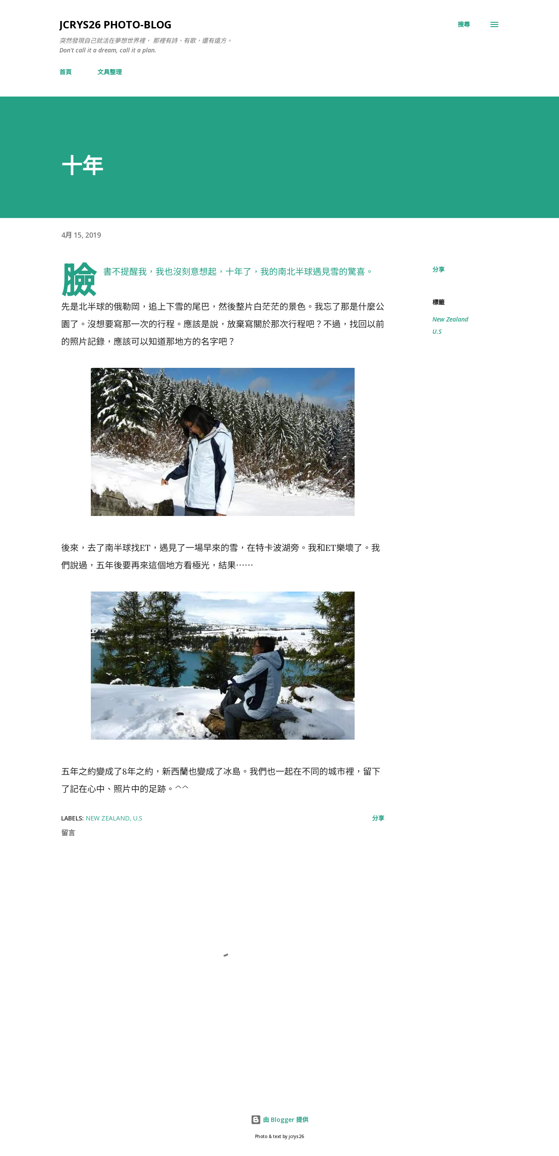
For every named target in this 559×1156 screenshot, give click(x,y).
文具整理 (109, 72)
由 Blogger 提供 (279, 1119)
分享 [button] (438, 269)
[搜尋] (464, 24)
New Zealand (450, 319)
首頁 (65, 72)
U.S (437, 331)
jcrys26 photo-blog (115, 24)
